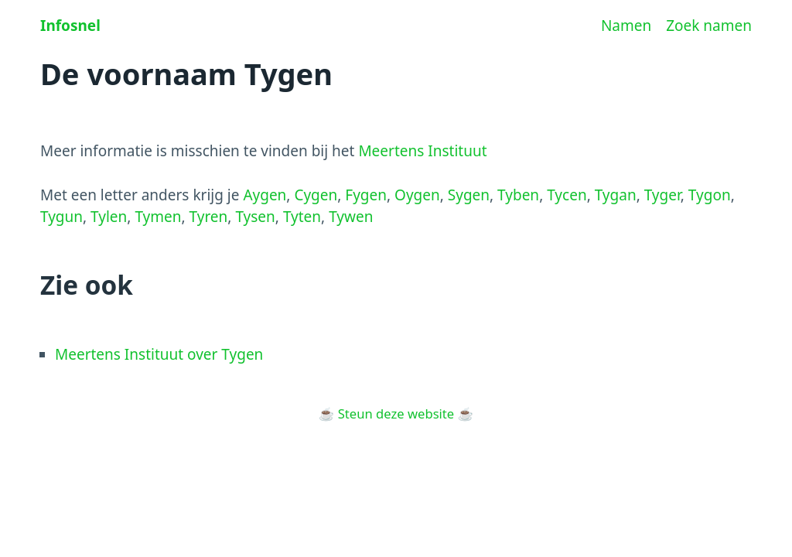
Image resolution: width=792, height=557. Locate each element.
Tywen (351, 217)
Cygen (315, 195)
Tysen (255, 217)
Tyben (518, 195)
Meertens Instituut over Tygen (159, 354)
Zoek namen (709, 25)
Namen (626, 25)
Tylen (108, 217)
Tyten (302, 217)
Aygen (264, 195)
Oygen (417, 195)
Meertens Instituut (422, 151)
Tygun (61, 217)
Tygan (616, 195)
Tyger (662, 195)
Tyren (208, 217)
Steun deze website (396, 413)
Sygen (469, 195)
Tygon (709, 195)
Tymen (158, 217)
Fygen (366, 195)
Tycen (566, 195)
